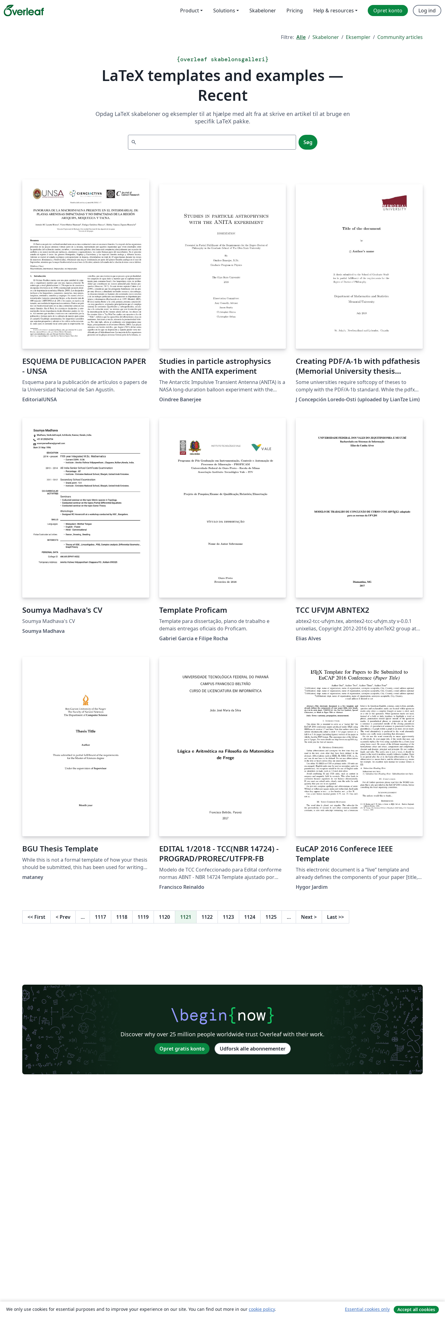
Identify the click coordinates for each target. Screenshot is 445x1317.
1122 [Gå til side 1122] (207, 917)
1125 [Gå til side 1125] (271, 917)
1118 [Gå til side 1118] (121, 917)
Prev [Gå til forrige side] (63, 917)
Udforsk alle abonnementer (253, 1048)
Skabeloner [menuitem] (262, 10)
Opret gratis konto (182, 1048)
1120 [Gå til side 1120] (164, 917)
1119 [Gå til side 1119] (143, 917)
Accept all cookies (416, 1309)
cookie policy (262, 1309)
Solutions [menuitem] (224, 10)
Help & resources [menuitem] (333, 10)
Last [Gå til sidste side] (335, 917)
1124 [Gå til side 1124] (249, 917)
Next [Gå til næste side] (309, 917)
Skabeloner (325, 37)
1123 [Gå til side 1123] (228, 917)
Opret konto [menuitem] (387, 10)
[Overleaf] (24, 10)
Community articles (400, 37)
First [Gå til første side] (36, 917)
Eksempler (358, 37)
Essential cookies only (367, 1309)
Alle (301, 37)
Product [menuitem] (189, 10)
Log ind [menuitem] (427, 10)
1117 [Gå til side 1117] (100, 917)
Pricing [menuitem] (294, 10)
